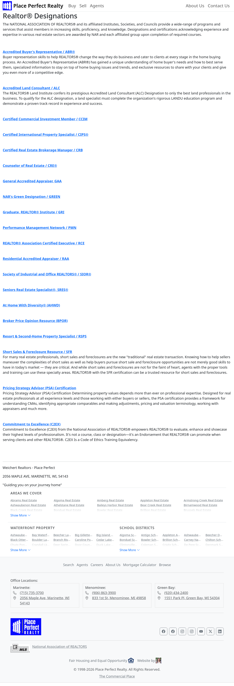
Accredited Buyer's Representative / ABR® (39, 51)
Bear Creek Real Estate (155, 505)
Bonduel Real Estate (67, 510)
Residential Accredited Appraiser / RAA (36, 258)
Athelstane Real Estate (69, 505)
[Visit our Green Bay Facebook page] (163, 631)
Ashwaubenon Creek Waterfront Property (20, 535)
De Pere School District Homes (193, 545)
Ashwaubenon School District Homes (193, 535)
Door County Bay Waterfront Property (84, 545)
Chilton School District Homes (214, 540)
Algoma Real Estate (67, 500)
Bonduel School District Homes (129, 540)
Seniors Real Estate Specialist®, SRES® (35, 289)
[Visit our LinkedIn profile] (220, 631)
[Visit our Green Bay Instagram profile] (182, 631)
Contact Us (219, 6)
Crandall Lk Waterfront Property (41, 545)
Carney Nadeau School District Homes (193, 540)
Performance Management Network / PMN (40, 227)
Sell (83, 6)
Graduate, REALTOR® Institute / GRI (33, 212)
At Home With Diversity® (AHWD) (31, 305)
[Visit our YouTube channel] (201, 631)
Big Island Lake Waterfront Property (105, 535)
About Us (195, 6)
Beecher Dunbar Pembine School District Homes (214, 535)
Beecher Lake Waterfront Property (62, 535)
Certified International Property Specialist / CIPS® (45, 134)
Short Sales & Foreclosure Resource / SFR (37, 351)
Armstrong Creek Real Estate (203, 500)
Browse (165, 564)
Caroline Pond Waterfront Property (84, 540)
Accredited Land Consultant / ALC (31, 88)
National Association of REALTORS (59, 646)
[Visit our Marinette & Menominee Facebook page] (173, 631)
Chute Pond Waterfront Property (20, 545)
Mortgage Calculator (139, 564)
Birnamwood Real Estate (200, 505)
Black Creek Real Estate (26, 510)
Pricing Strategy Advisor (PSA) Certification (39, 388)
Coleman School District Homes (150, 545)
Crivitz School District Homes (172, 545)
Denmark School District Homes (214, 545)
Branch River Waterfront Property (62, 540)
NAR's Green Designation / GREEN (31, 196)
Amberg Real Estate (110, 500)
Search (68, 564)
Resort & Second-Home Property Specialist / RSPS (45, 336)
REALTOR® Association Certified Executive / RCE (44, 243)
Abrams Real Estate (24, 500)
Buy (72, 6)
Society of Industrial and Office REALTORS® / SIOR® (47, 274)
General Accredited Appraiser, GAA (32, 181)
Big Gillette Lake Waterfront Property (84, 535)
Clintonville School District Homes (129, 545)
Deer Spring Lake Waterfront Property (62, 545)
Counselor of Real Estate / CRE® (30, 165)
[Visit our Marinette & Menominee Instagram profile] (192, 631)
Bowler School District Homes (150, 540)
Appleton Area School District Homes (172, 535)
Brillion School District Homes (172, 540)
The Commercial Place (117, 676)
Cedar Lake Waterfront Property (105, 540)
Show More (21, 515)
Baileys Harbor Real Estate (115, 505)
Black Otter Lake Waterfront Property (20, 540)
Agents (97, 6)
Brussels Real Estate (197, 510)
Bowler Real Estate (110, 510)
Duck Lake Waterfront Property (105, 545)
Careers (97, 564)
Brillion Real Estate (153, 510)
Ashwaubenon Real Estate (28, 505)
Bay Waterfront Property (41, 535)
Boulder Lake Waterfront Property (41, 540)
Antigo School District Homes (150, 535)
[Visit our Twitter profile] (210, 631)
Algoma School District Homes (129, 535)
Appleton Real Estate (154, 500)
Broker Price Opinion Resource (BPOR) (35, 320)
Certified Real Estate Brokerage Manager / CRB (43, 150)
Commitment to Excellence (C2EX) (32, 424)
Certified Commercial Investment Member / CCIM (45, 119)
